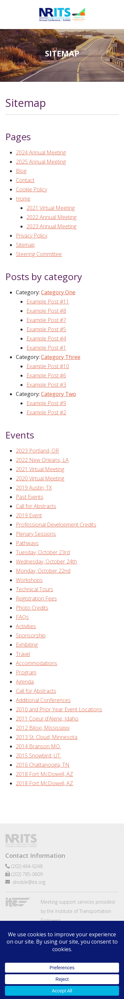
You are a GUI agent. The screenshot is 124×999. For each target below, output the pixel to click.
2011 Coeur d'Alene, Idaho (47, 718)
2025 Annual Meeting (41, 161)
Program (26, 672)
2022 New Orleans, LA (42, 460)
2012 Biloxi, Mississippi (42, 727)
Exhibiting (27, 644)
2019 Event (29, 515)
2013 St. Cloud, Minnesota (46, 737)
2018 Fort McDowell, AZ (44, 774)
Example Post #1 (46, 347)
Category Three (60, 357)
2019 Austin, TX (34, 487)
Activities (26, 626)
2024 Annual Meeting (41, 152)
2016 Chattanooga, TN (42, 764)
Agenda (25, 681)
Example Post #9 (46, 403)
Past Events (29, 496)
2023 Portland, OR (37, 450)
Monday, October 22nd (43, 570)
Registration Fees (36, 598)
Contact (25, 180)
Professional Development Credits (56, 524)
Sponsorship (31, 635)
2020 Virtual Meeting (40, 478)
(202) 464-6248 (27, 866)
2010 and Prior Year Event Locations (59, 709)
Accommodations (36, 663)
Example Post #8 (46, 310)
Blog (21, 171)
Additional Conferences (43, 700)
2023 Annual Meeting (51, 226)
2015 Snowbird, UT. (38, 755)
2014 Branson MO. (38, 746)
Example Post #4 (46, 338)
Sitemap (25, 244)
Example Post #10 (47, 366)
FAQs (22, 617)
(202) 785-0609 (27, 874)
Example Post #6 (46, 375)
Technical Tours (34, 589)
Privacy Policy (31, 235)
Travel (23, 654)
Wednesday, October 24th (46, 561)
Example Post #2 (46, 412)
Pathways (27, 543)
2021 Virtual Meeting (50, 207)
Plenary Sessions (36, 533)
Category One (58, 292)
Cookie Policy (31, 189)
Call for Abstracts (36, 506)
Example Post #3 (46, 384)
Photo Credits (32, 607)
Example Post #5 (46, 329)
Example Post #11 (47, 301)
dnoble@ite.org (29, 882)
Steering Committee (39, 254)
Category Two (58, 394)
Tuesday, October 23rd (43, 552)
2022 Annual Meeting (51, 217)
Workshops (29, 580)
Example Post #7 (46, 320)
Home (23, 198)
